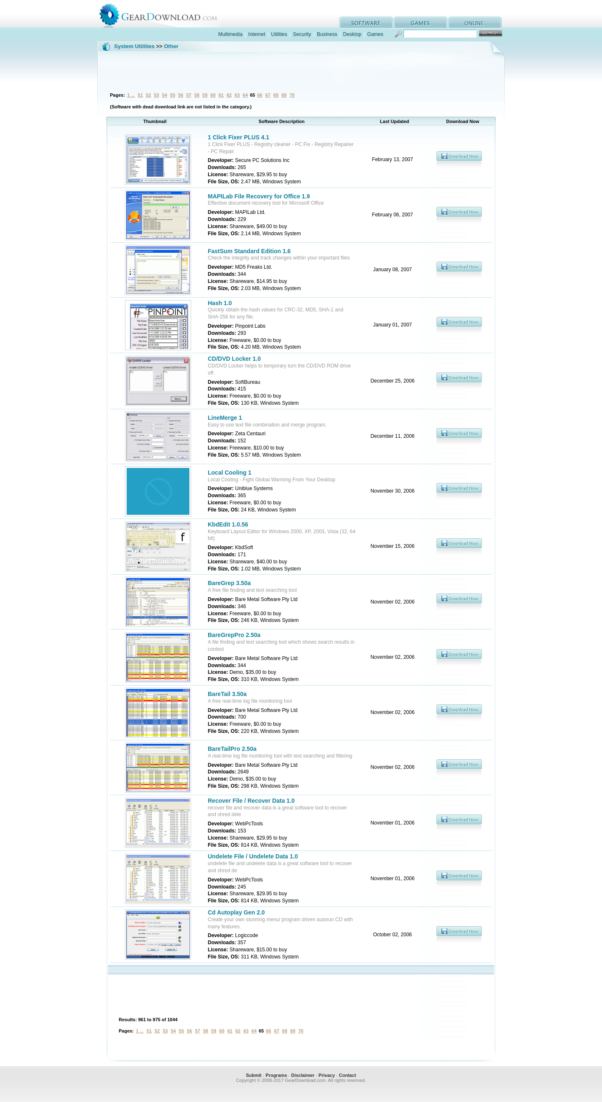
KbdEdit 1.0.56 (228, 524)
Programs (276, 1075)
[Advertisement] (301, 71)
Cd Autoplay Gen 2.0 (236, 912)
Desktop (352, 34)
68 (275, 95)
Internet (256, 34)
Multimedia (230, 34)
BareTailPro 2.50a (232, 748)
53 (156, 95)
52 (148, 95)
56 (180, 95)
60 (212, 95)
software (366, 22)
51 (140, 95)
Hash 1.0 (220, 303)
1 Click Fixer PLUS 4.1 (238, 137)
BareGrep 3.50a (229, 583)
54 (164, 95)
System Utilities (134, 46)
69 (283, 95)
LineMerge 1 (225, 417)
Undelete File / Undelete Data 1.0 (253, 856)
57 (188, 95)
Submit (253, 1075)
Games (375, 34)
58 (196, 95)
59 (204, 95)
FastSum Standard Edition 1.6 (249, 251)
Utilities (279, 34)
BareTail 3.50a (227, 694)
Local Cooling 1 (229, 472)
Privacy (327, 1075)
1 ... (131, 95)
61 (221, 95)
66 (259, 95)
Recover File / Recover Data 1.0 (251, 800)
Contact (347, 1075)
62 (229, 95)
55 (172, 95)
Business (327, 34)
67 (267, 95)
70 (291, 95)
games (420, 22)
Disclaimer (302, 1075)
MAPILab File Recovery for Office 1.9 (259, 196)
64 (245, 95)
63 (237, 95)
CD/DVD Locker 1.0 (234, 358)
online (475, 22)
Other (171, 46)
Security (302, 34)
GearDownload (164, 14)
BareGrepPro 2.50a (234, 635)
